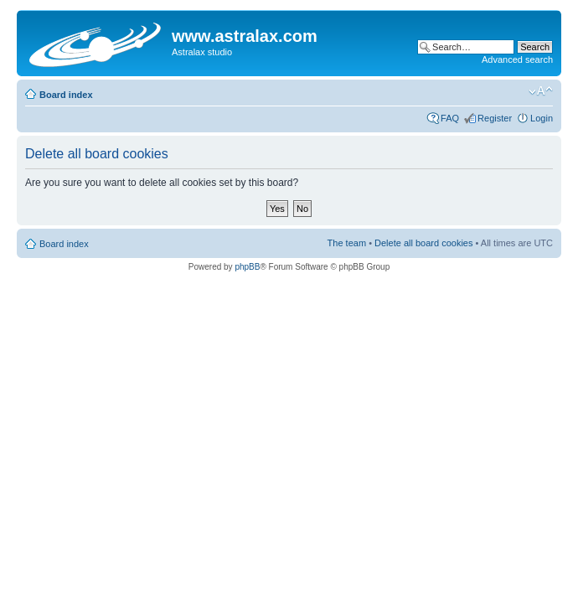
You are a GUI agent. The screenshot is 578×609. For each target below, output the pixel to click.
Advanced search (517, 59)
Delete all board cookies (423, 243)
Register (494, 118)
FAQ (450, 118)
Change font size (541, 91)
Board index (66, 95)
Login (541, 118)
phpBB (247, 266)
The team (347, 243)
